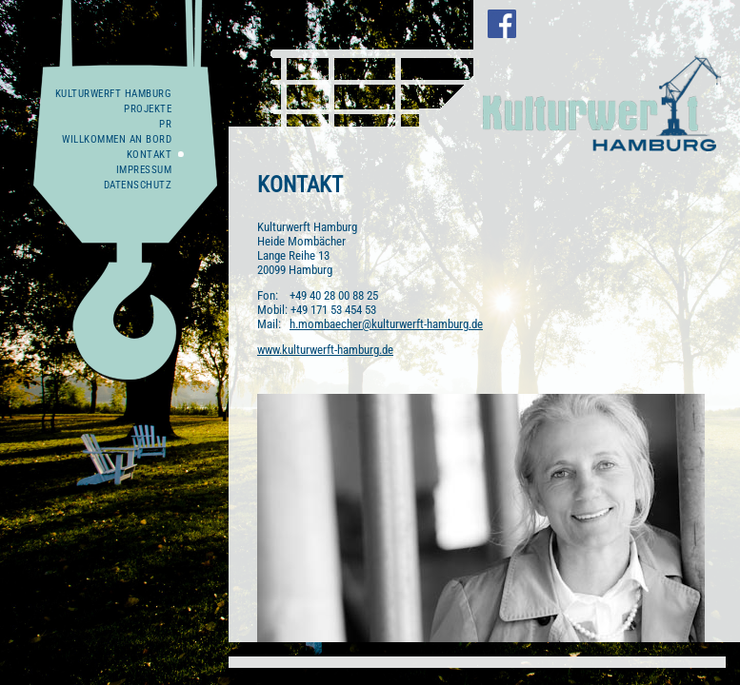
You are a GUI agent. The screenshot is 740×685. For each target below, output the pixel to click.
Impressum (144, 170)
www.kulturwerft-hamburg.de (325, 349)
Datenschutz (138, 185)
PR (165, 124)
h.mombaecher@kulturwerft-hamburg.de (386, 324)
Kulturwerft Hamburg (113, 94)
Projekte (147, 109)
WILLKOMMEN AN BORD (116, 139)
